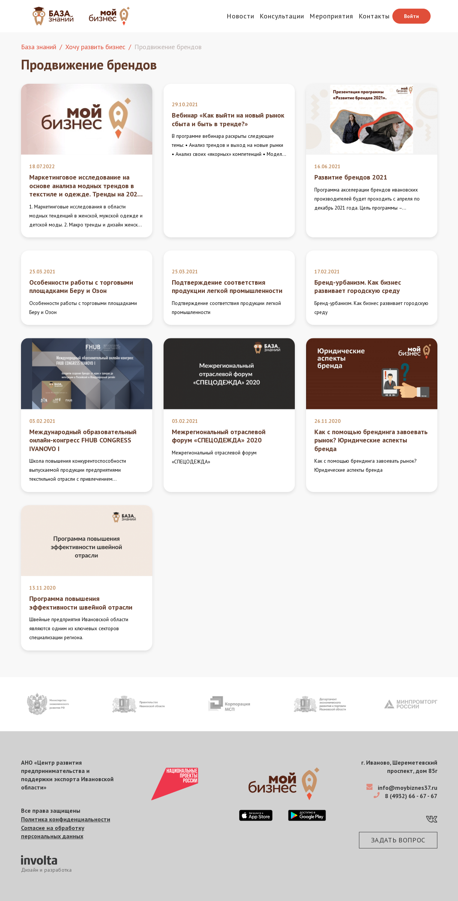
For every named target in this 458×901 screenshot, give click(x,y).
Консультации (282, 16)
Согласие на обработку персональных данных (52, 832)
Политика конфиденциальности (65, 819)
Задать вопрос (398, 840)
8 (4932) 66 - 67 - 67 (410, 796)
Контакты (374, 16)
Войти (411, 16)
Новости (240, 16)
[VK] (431, 820)
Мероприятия (331, 16)
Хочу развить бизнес (95, 46)
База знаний (38, 46)
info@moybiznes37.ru (406, 787)
